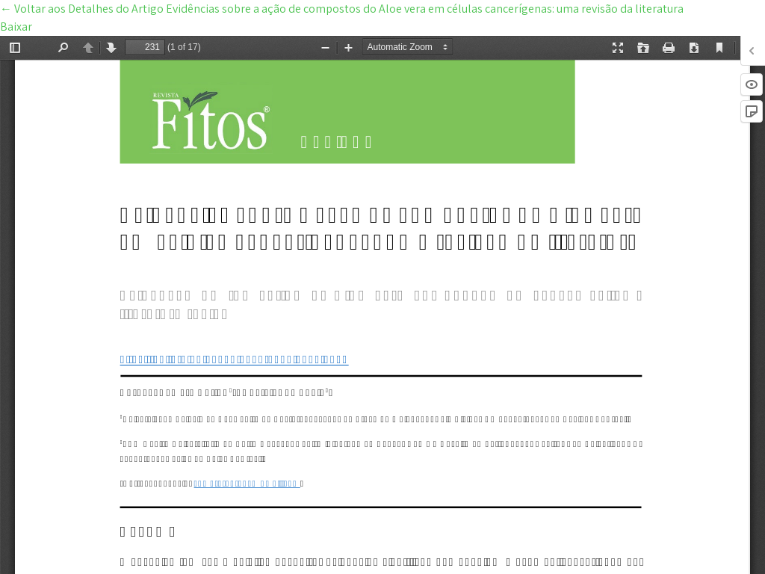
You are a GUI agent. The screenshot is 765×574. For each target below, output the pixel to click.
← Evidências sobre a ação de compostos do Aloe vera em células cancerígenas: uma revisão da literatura (342, 8)
